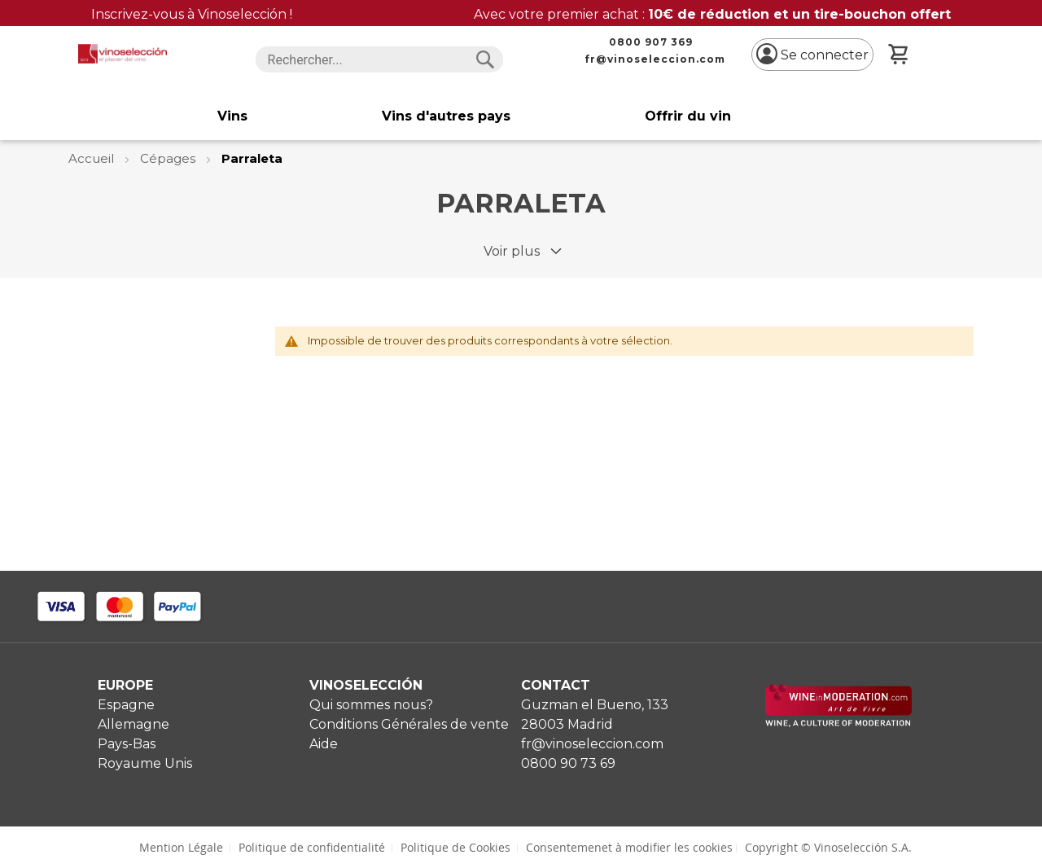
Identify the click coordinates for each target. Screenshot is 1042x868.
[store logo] (122, 54)
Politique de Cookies (455, 847)
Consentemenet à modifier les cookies (629, 847)
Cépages (169, 158)
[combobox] (380, 59)
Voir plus (512, 251)
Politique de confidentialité (312, 847)
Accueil (92, 158)
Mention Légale (181, 847)
